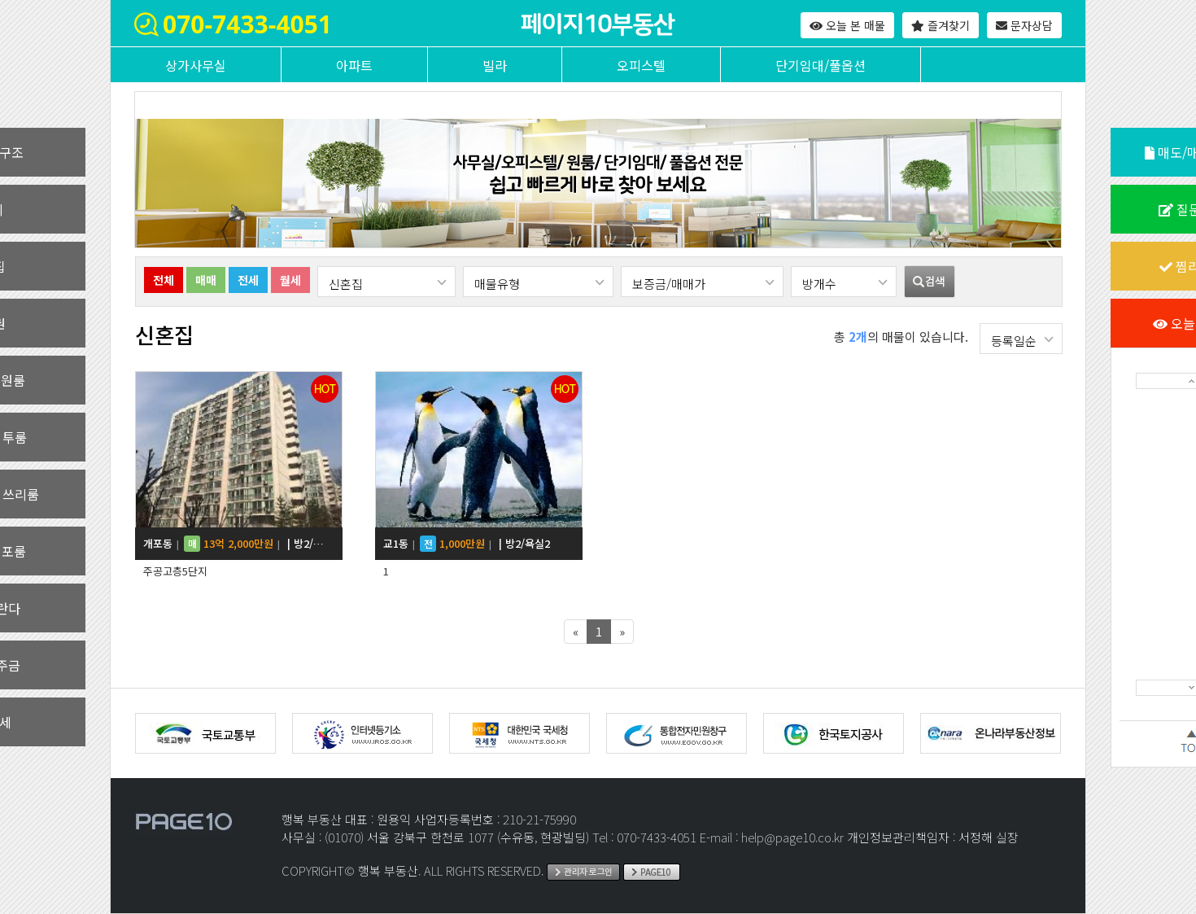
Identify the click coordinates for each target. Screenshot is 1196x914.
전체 (163, 280)
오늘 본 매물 (847, 25)
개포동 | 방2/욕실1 (234, 544)
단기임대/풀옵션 (820, 65)
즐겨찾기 (940, 25)
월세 (290, 280)
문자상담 (1024, 25)
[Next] (622, 631)
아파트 (354, 65)
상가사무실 (195, 65)
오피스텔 (641, 65)
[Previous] (575, 631)
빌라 (494, 65)
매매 (205, 280)
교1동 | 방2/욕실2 (466, 544)
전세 (248, 280)
